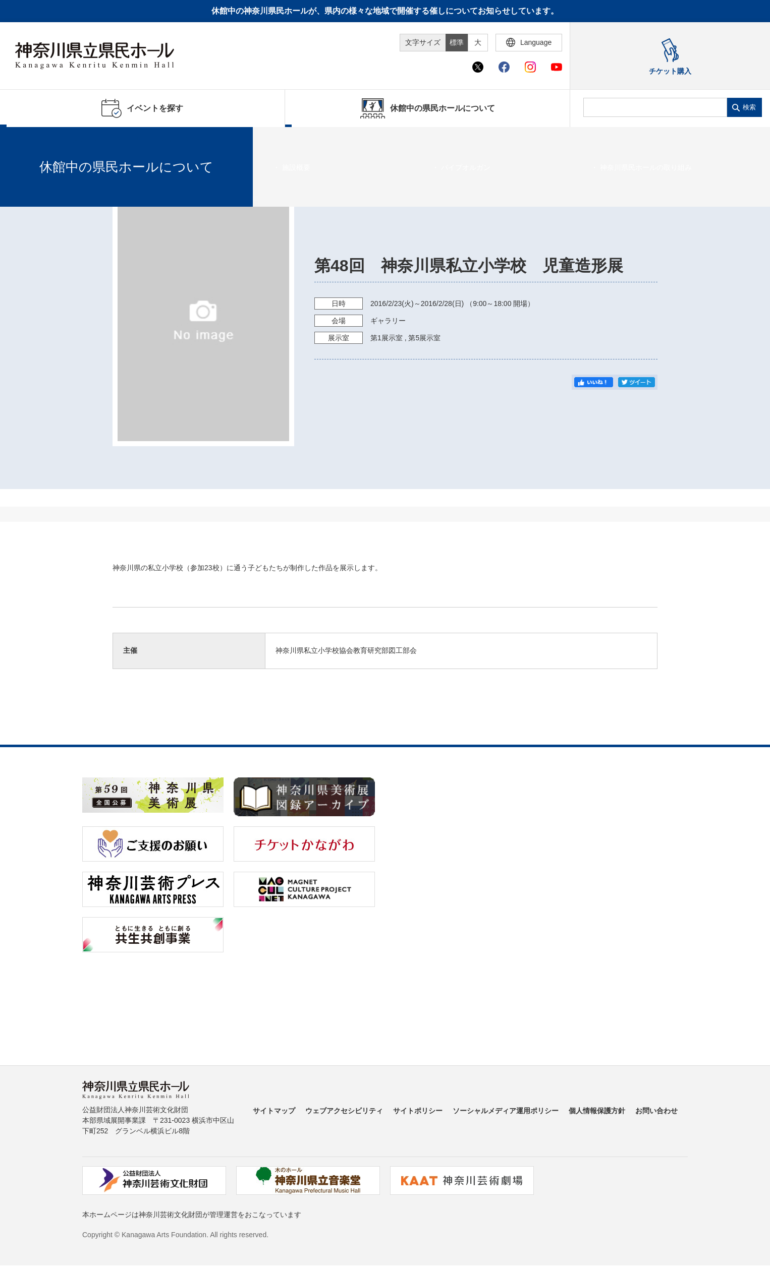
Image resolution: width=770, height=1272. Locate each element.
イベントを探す (63, 139)
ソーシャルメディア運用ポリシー (506, 1111)
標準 (457, 42)
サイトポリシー (418, 1111)
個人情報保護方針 (597, 1111)
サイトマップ (274, 1111)
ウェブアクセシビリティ (344, 1111)
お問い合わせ (656, 1111)
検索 (749, 107)
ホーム (24, 139)
